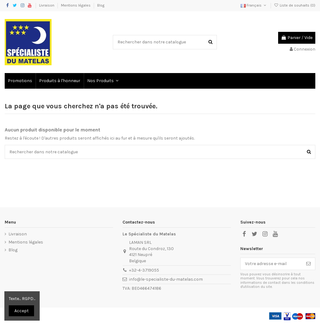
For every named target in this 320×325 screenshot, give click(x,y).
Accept (21, 310)
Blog (100, 5)
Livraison (47, 5)
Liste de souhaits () (294, 5)
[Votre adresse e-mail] (271, 264)
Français (254, 5)
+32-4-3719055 (144, 270)
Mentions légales (76, 5)
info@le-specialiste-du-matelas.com (166, 279)
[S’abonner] (308, 264)
